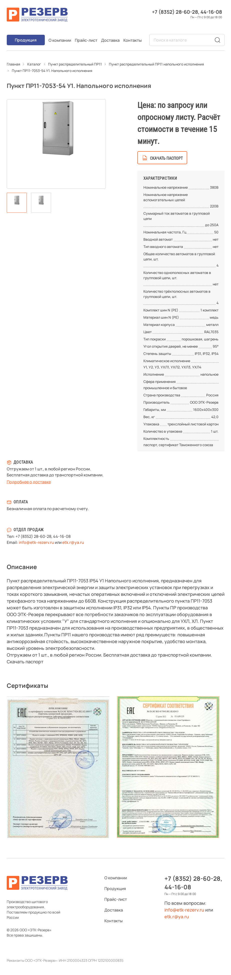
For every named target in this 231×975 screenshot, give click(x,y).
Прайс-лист (86, 40)
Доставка (110, 40)
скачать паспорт (166, 158)
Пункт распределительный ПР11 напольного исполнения (156, 64)
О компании (60, 40)
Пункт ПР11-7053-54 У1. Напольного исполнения (52, 70)
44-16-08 (211, 11)
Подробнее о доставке (29, 482)
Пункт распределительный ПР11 (75, 64)
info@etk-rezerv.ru (36, 542)
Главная (13, 64)
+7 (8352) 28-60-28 (175, 11)
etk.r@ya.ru (73, 542)
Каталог (34, 64)
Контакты (132, 40)
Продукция (26, 40)
